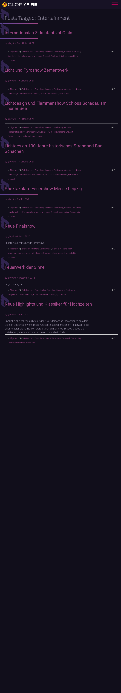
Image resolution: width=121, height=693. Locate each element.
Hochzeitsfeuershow (16, 132)
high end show (66, 249)
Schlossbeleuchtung (69, 56)
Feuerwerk (48, 52)
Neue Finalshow (20, 226)
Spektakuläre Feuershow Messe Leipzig (43, 188)
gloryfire (12, 43)
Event (37, 338)
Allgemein (14, 52)
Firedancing (58, 52)
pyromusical (64, 212)
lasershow (76, 52)
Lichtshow (22, 56)
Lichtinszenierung (33, 132)
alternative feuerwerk (30, 249)
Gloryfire (67, 52)
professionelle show (48, 253)
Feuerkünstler (40, 290)
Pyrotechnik (55, 56)
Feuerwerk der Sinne (25, 267)
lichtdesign (12, 56)
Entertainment (28, 52)
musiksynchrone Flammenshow (30, 175)
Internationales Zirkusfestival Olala (38, 32)
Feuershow (39, 52)
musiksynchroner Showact (39, 56)
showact (11, 60)
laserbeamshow (14, 253)
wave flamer (64, 94)
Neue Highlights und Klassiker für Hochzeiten (48, 304)
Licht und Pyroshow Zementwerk (36, 70)
